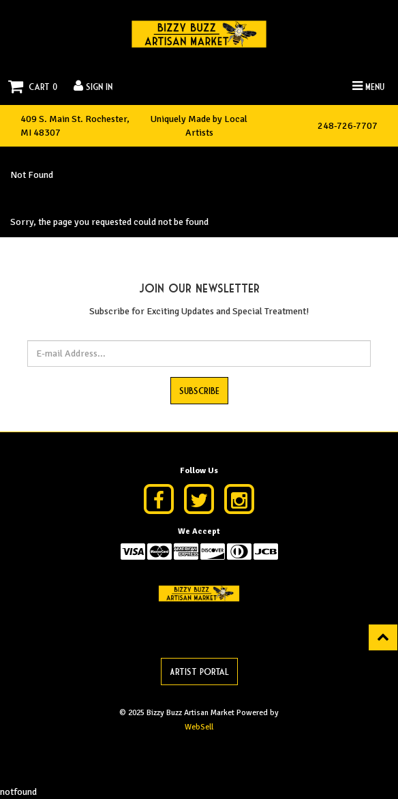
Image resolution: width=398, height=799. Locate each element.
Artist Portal (199, 671)
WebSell (199, 727)
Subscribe (199, 390)
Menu (368, 86)
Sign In (93, 86)
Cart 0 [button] (32, 86)
